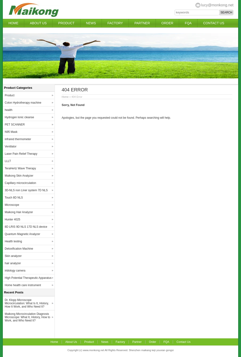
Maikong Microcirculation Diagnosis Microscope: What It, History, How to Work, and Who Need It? (27, 317)
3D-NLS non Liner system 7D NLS (26, 190)
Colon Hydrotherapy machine (23, 102)
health (8, 110)
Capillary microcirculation (20, 183)
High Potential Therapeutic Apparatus (28, 278)
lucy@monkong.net (217, 5)
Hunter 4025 (12, 219)
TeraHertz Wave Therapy (20, 168)
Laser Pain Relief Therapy (21, 153)
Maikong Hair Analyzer (19, 212)
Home (13, 23)
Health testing (13, 241)
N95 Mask (11, 132)
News (91, 23)
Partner (142, 23)
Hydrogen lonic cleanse (19, 117)
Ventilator (10, 146)
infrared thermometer (18, 139)
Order (167, 23)
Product (66, 23)
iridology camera (15, 270)
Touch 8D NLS (14, 197)
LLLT (8, 161)
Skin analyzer (13, 256)
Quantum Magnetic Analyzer (22, 234)
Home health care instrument (23, 285)
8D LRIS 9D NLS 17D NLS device (26, 226)
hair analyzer (13, 263)
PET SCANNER (15, 124)
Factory (115, 23)
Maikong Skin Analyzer (19, 175)
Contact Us (213, 23)
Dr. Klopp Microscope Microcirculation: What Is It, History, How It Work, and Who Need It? (27, 303)
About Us (38, 23)
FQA (188, 23)
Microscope (12, 205)
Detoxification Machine (19, 248)
